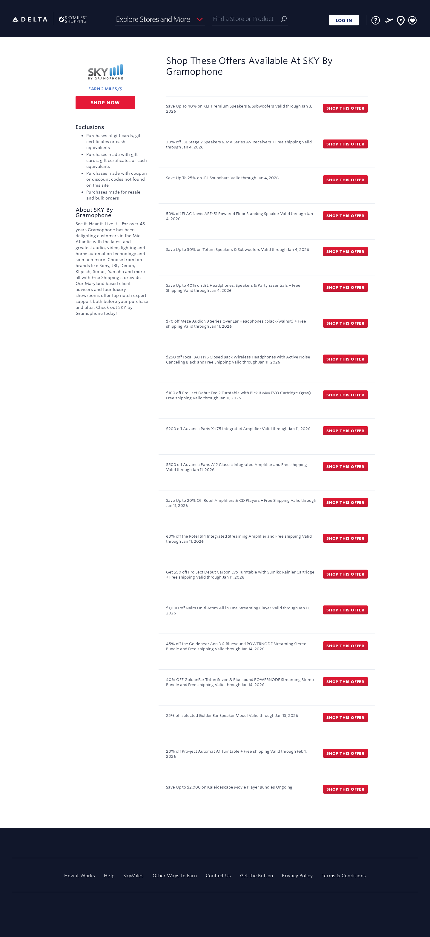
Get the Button (256, 875)
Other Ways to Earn (175, 875)
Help (109, 875)
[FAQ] (376, 20)
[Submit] (283, 18)
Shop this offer (345, 108)
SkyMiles (133, 875)
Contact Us (218, 875)
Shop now (105, 102)
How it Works (79, 875)
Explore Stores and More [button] (153, 19)
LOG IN (344, 20)
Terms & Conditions (344, 875)
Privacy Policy (297, 875)
